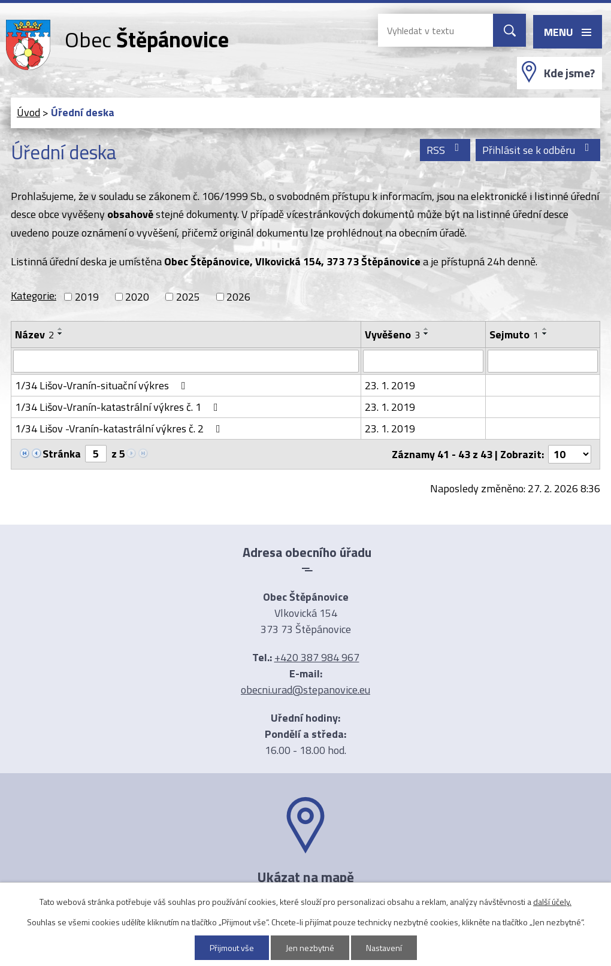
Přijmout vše (232, 947)
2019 (87, 297)
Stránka (62, 454)
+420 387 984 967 (316, 657)
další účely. (552, 901)
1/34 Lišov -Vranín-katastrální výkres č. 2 (120, 428)
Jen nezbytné (310, 947)
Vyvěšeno (392, 334)
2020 (137, 297)
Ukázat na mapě (305, 877)
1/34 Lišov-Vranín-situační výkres (102, 385)
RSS (445, 150)
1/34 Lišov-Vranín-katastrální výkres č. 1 (119, 407)
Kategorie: (33, 295)
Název (34, 334)
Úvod (28, 112)
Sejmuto (514, 334)
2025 (188, 297)
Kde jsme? (569, 73)
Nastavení (384, 947)
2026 (238, 297)
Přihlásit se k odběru (538, 150)
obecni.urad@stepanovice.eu (305, 690)
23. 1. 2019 (390, 385)
